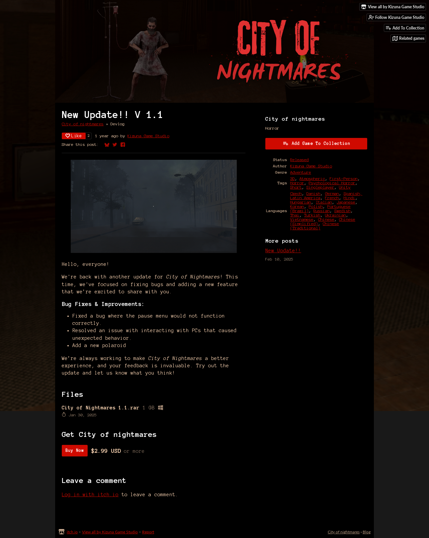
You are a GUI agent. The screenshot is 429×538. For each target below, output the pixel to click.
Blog (367, 531)
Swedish (342, 211)
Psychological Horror (332, 183)
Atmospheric (312, 178)
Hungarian (300, 202)
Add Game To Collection (316, 143)
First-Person (344, 178)
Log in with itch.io (90, 494)
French (332, 198)
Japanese (346, 202)
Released (299, 159)
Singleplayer (320, 187)
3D (292, 178)
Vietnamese (301, 219)
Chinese (326, 219)
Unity (345, 187)
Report (148, 531)
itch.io (72, 531)
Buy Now (74, 450)
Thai (295, 215)
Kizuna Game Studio (148, 136)
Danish (313, 193)
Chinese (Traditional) (314, 225)
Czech (296, 193)
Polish (316, 206)
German (332, 193)
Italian (324, 202)
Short (296, 187)
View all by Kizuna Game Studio (110, 531)
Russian (321, 211)
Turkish (312, 215)
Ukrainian (335, 215)
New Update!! (283, 250)
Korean (297, 206)
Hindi (349, 198)
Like (73, 135)
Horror (297, 183)
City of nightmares (83, 124)
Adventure (300, 172)
